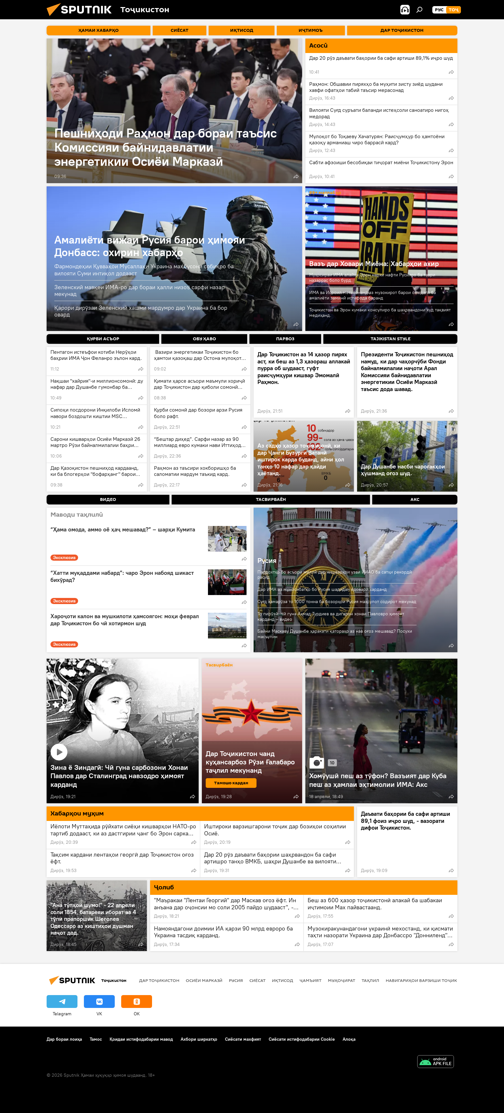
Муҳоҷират (341, 980)
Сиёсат (257, 980)
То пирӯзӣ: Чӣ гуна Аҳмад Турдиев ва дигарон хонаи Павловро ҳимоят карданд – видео (330, 616)
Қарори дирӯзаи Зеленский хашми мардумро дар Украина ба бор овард (140, 311)
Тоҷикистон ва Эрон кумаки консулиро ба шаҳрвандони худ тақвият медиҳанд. (380, 312)
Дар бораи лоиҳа (64, 1039)
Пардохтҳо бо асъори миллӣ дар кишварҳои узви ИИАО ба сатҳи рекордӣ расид (334, 574)
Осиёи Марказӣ (204, 980)
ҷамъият (310, 980)
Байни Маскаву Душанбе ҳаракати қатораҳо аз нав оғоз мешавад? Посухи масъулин (334, 633)
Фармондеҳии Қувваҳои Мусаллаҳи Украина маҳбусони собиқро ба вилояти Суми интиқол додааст (144, 270)
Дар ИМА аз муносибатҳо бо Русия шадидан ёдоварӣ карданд (322, 589)
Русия (266, 560)
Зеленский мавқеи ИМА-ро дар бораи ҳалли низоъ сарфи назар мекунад (139, 290)
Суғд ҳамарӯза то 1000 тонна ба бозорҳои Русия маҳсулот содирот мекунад (336, 601)
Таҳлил (370, 980)
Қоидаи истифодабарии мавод (141, 1039)
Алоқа (349, 1039)
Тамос (96, 1039)
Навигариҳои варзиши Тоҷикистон (429, 980)
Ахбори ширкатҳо (199, 1039)
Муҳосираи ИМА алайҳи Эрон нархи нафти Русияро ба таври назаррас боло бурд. (372, 277)
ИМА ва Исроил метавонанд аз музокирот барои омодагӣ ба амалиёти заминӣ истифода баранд (372, 295)
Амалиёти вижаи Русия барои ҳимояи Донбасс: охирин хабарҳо (149, 246)
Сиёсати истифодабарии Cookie (302, 1039)
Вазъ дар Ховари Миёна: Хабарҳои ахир (374, 263)
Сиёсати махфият (243, 1039)
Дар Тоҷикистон (159, 980)
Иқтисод (282, 980)
